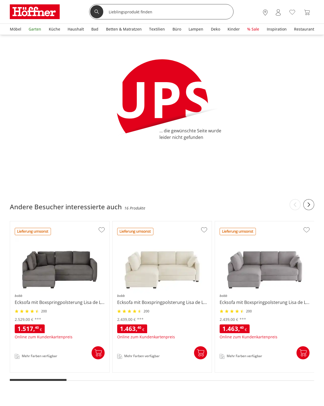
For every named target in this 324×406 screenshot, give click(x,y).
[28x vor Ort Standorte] (265, 12)
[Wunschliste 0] (292, 12)
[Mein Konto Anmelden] (278, 12)
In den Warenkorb (98, 352)
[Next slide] (308, 204)
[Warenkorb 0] (307, 12)
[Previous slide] (295, 204)
